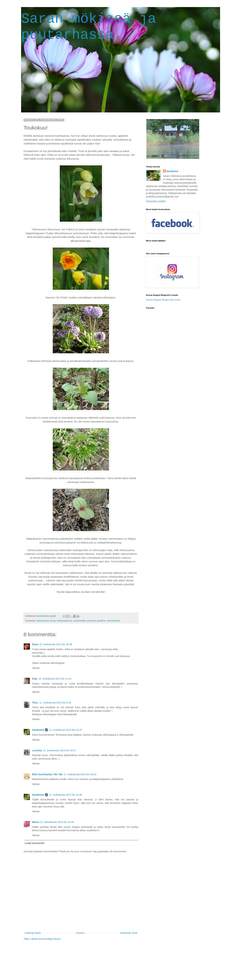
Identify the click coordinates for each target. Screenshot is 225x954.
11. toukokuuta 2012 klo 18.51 (80, 774)
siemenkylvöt (113, 621)
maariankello (79, 621)
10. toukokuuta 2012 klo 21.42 (54, 678)
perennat (91, 621)
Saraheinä (38, 729)
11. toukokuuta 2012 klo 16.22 (65, 729)
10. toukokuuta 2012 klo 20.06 (55, 644)
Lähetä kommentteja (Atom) (45, 938)
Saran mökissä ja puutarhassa (88, 27)
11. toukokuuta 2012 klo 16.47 (59, 750)
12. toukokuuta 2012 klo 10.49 (65, 794)
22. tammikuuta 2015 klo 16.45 (57, 822)
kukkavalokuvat (64, 621)
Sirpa (35, 644)
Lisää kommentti (34, 843)
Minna (35, 822)
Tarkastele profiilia (156, 201)
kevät (53, 621)
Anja (34, 678)
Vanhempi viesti (128, 932)
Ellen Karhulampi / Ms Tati (47, 774)
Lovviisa (37, 750)
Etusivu (80, 932)
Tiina (35, 702)
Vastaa (36, 667)
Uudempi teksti (32, 932)
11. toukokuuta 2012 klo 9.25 (55, 702)
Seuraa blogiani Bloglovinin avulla (163, 299)
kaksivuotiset (42, 621)
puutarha (101, 621)
